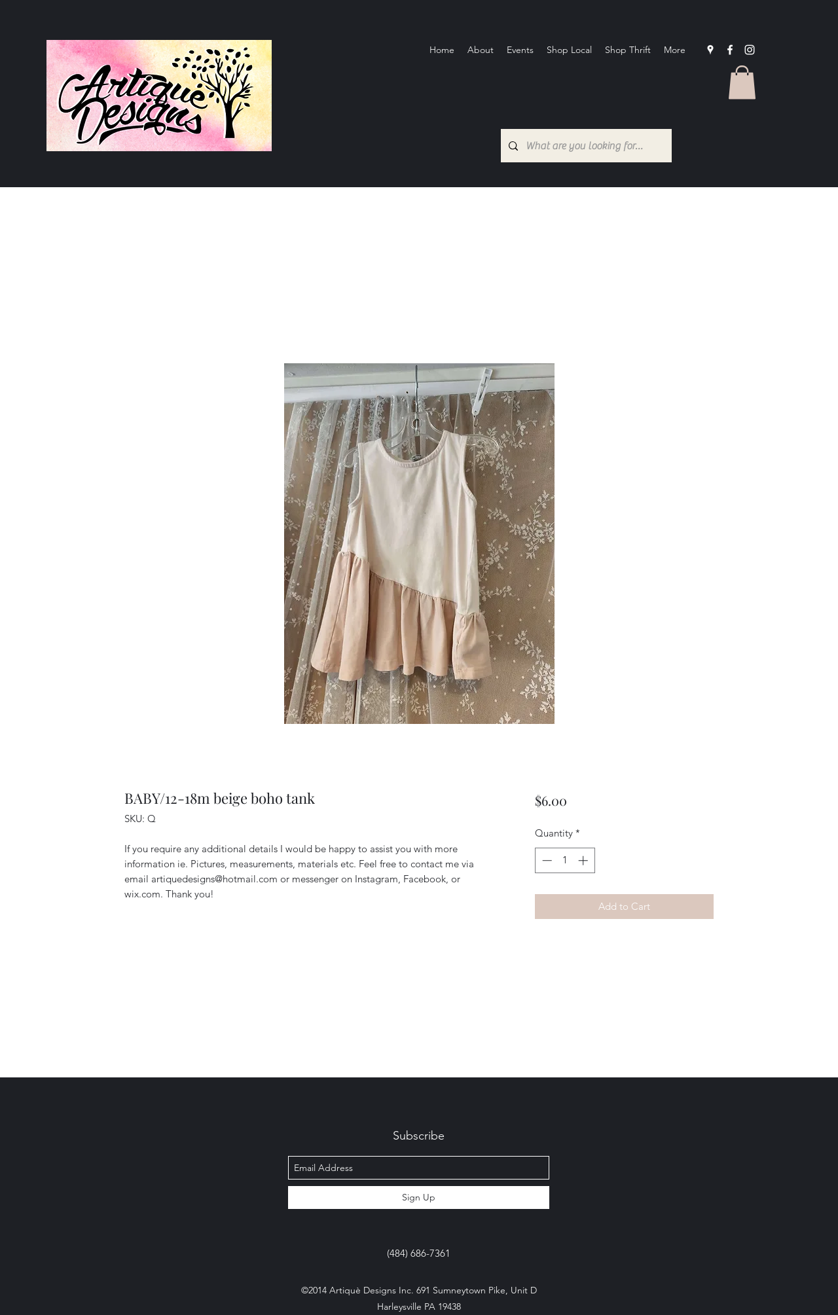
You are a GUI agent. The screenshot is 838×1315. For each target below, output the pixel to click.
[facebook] (730, 49)
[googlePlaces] (710, 49)
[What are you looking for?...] (585, 145)
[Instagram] (749, 49)
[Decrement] (546, 860)
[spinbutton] (564, 860)
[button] (742, 82)
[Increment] (584, 860)
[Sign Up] (418, 1197)
